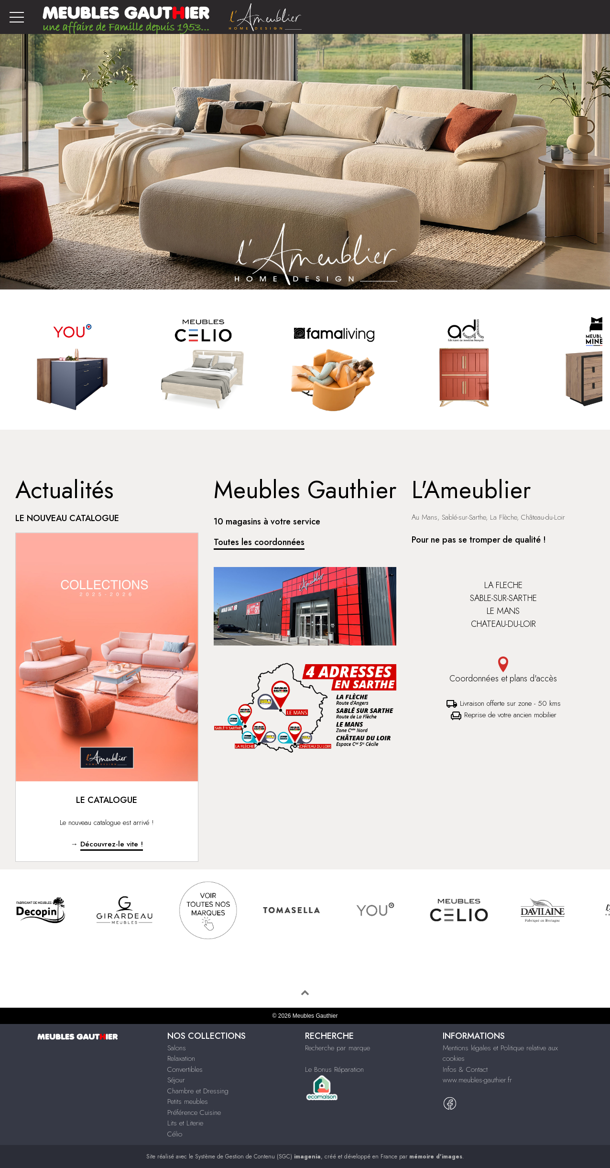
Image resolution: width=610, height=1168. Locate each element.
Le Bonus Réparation (334, 1069)
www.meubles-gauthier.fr (477, 1080)
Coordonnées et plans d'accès (503, 670)
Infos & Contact (465, 1069)
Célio (174, 1134)
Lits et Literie (185, 1123)
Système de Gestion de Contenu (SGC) (258, 1156)
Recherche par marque (337, 1048)
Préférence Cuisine (194, 1112)
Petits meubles (187, 1101)
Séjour (176, 1080)
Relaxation (181, 1058)
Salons (176, 1048)
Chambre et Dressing (198, 1091)
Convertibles (185, 1069)
